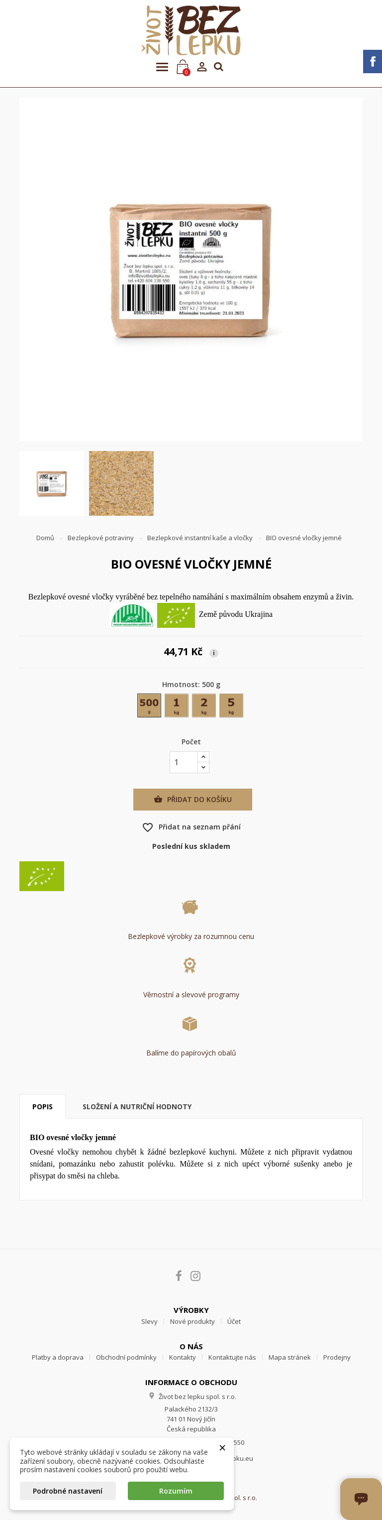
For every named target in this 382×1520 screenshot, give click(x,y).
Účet (234, 1321)
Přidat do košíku (193, 800)
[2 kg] (204, 708)
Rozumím (175, 1491)
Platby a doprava (58, 1357)
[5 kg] (232, 708)
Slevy (149, 1321)
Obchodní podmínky (126, 1357)
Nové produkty (192, 1321)
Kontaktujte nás (232, 1357)
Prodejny (337, 1357)
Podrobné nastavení (67, 1491)
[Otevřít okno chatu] (361, 1499)
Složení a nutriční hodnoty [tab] (137, 1106)
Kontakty (182, 1357)
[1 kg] (177, 708)
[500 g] (150, 708)
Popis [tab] (42, 1106)
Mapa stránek (290, 1357)
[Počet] (184, 762)
